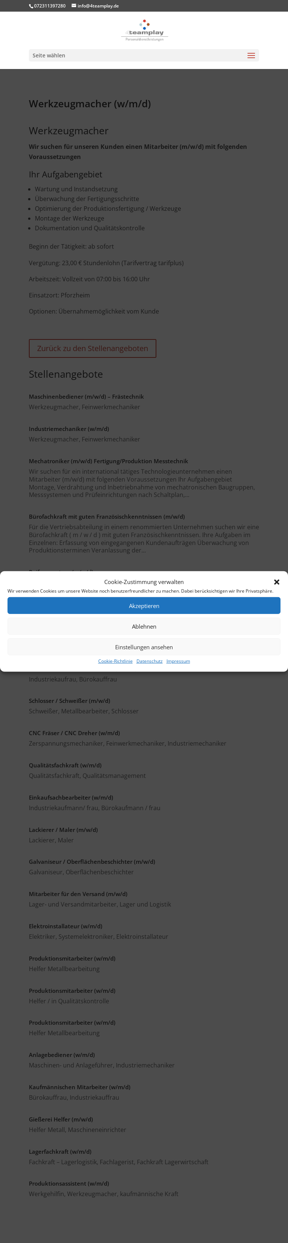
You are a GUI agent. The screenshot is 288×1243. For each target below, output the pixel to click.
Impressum (178, 661)
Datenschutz (149, 661)
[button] (276, 581)
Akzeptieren (144, 605)
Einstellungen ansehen (144, 647)
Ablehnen (144, 626)
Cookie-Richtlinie (115, 661)
